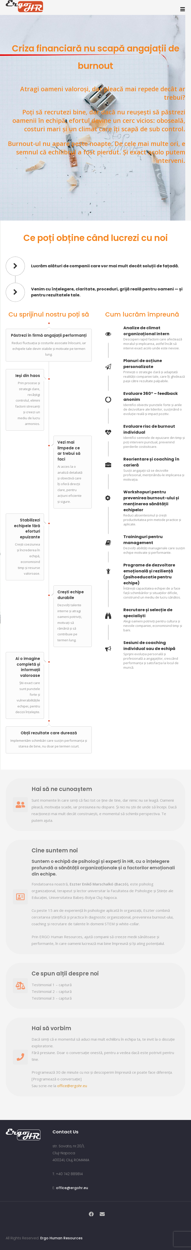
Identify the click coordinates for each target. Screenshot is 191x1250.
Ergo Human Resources (61, 1238)
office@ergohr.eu (72, 1085)
